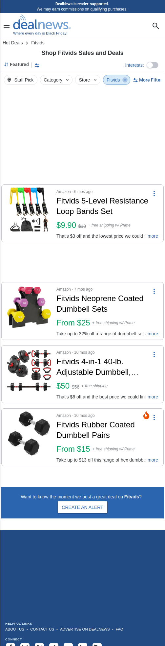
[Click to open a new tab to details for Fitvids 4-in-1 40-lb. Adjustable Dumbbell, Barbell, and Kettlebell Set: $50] (29, 374)
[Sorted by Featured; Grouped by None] (16, 64)
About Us (14, 629)
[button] (152, 65)
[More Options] (154, 193)
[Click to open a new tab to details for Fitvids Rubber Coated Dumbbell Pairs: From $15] (29, 437)
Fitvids (117, 80)
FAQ (119, 629)
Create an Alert (82, 507)
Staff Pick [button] (20, 80)
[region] (82, 136)
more (153, 236)
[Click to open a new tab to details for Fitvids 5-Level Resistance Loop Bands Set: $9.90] (29, 213)
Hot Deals (13, 42)
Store (88, 80)
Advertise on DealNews (85, 629)
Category (57, 80)
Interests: (134, 65)
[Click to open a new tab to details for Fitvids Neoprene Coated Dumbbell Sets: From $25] (29, 311)
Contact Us (42, 629)
